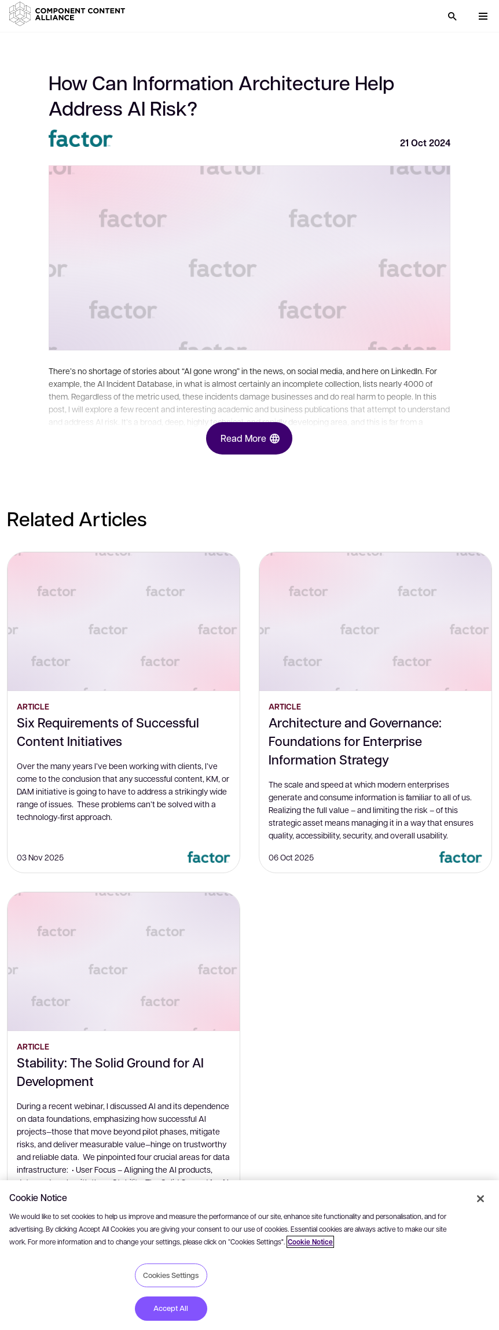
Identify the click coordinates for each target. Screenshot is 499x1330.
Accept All (170, 1308)
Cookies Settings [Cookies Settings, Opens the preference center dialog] (171, 1275)
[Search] (452, 16)
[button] (69, 14)
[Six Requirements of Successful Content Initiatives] (124, 621)
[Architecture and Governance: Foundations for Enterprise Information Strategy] (375, 621)
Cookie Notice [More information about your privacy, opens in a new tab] (310, 1242)
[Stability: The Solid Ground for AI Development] (124, 961)
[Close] (480, 1198)
